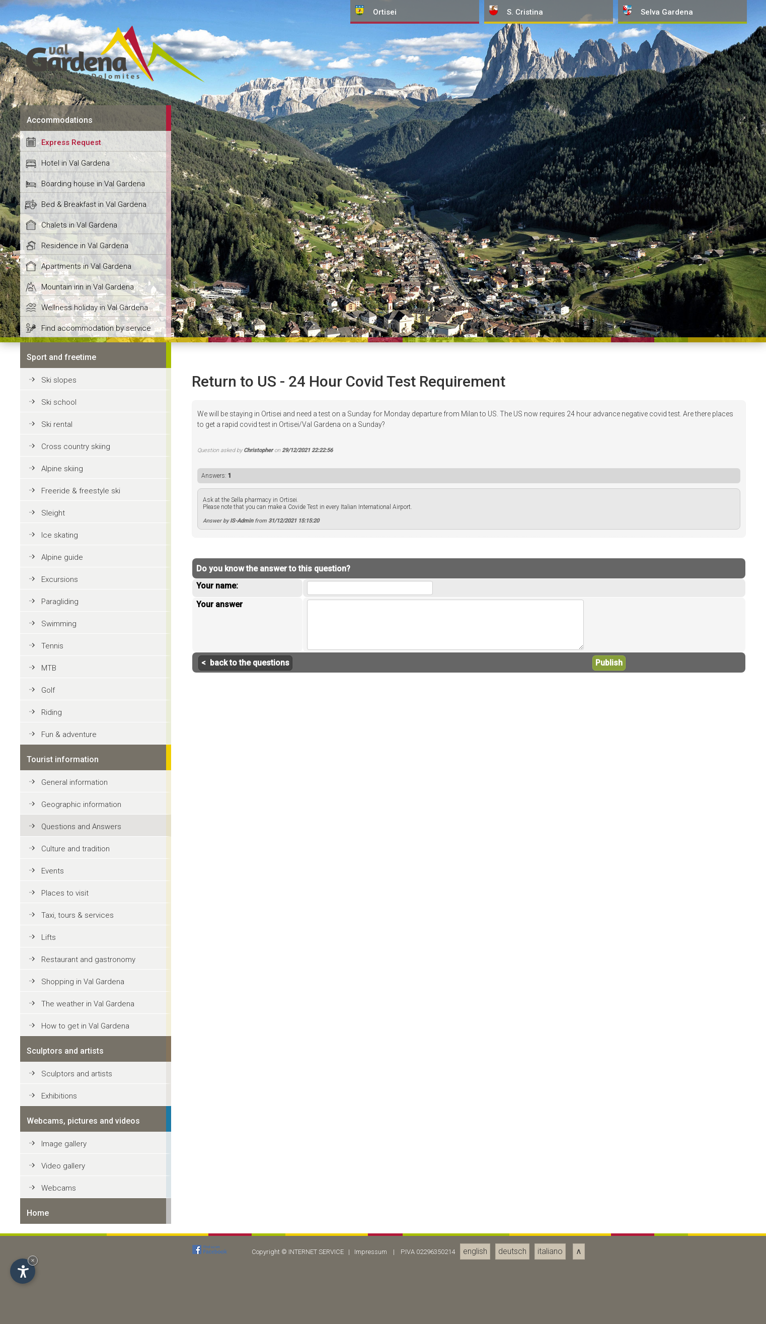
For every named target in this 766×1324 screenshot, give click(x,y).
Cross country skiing (75, 1163)
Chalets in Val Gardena (79, 941)
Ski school (58, 1119)
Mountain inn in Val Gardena (87, 1003)
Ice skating (59, 1252)
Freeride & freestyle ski (80, 1207)
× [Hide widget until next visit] (33, 1260)
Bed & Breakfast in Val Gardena (93, 921)
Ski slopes (58, 1096)
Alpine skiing (62, 1185)
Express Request (71, 859)
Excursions (59, 1296)
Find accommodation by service (96, 1045)
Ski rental (56, 1141)
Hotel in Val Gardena (75, 880)
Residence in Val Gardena (84, 962)
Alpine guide (62, 1274)
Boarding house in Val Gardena (93, 900)
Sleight (53, 1229)
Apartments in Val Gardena (86, 983)
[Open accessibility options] (22, 1271)
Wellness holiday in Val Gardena (94, 1024)
